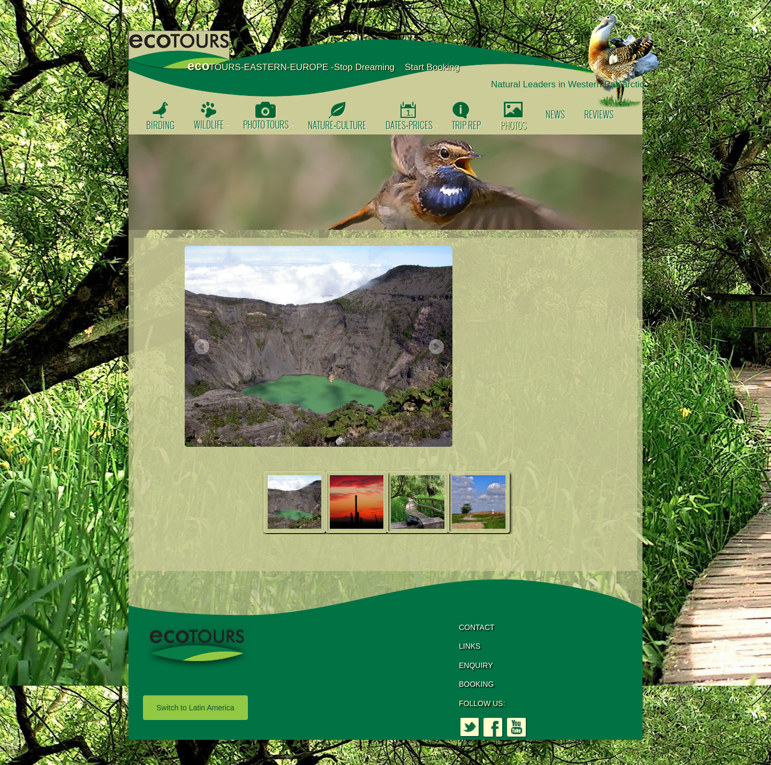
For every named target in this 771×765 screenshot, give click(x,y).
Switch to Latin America (195, 707)
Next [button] (435, 347)
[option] (385, 182)
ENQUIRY (476, 665)
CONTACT (477, 627)
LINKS (469, 646)
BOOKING (476, 684)
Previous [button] (201, 347)
